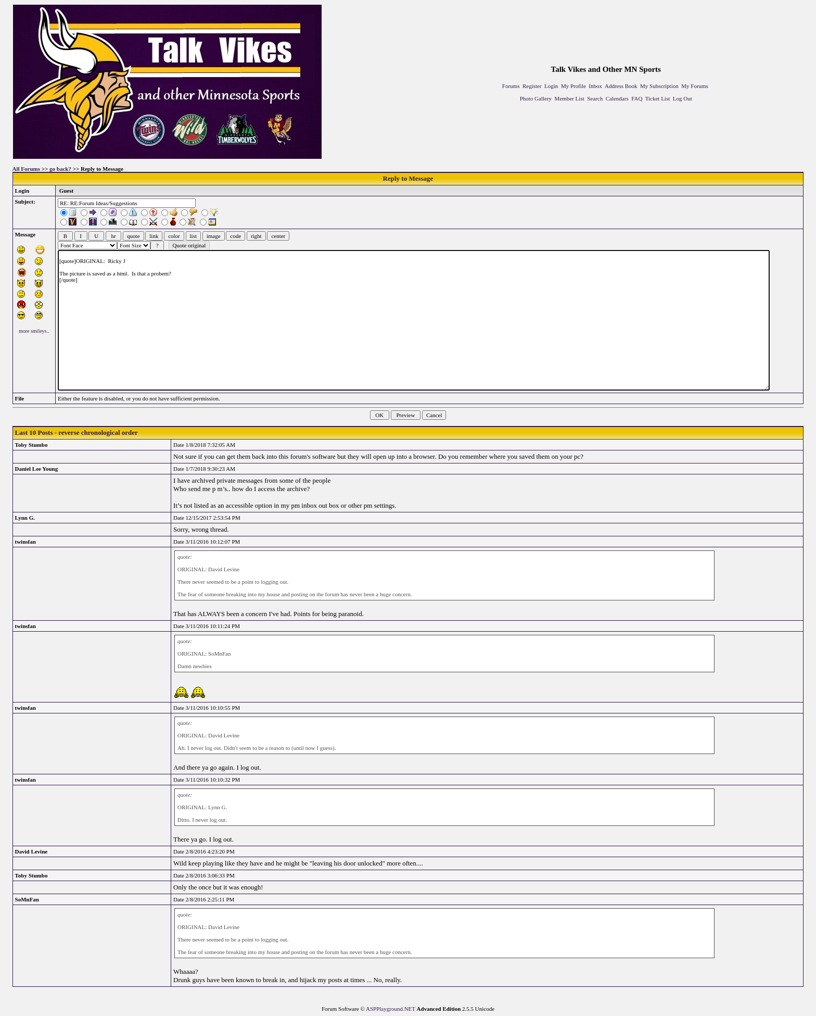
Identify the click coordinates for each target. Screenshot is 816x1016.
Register (532, 86)
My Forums (694, 86)
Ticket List (657, 98)
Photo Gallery (536, 98)
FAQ (636, 98)
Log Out (682, 98)
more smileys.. (34, 331)
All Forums (26, 169)
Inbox (595, 86)
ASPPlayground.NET (390, 1009)
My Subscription (659, 86)
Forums (511, 86)
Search (595, 98)
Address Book (621, 86)
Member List (569, 98)
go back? (60, 169)
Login (551, 86)
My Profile (573, 86)
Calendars (617, 98)
